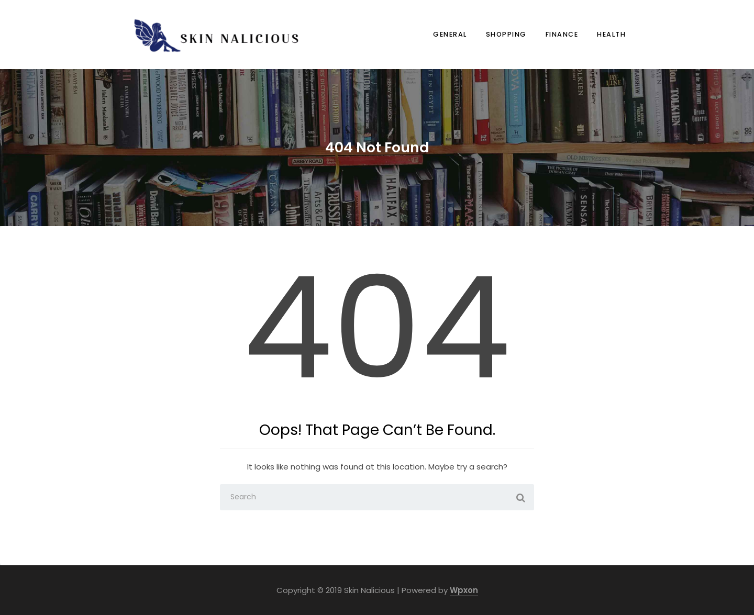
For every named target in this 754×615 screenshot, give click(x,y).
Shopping (506, 34)
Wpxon (464, 590)
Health (611, 34)
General (450, 34)
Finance (562, 34)
